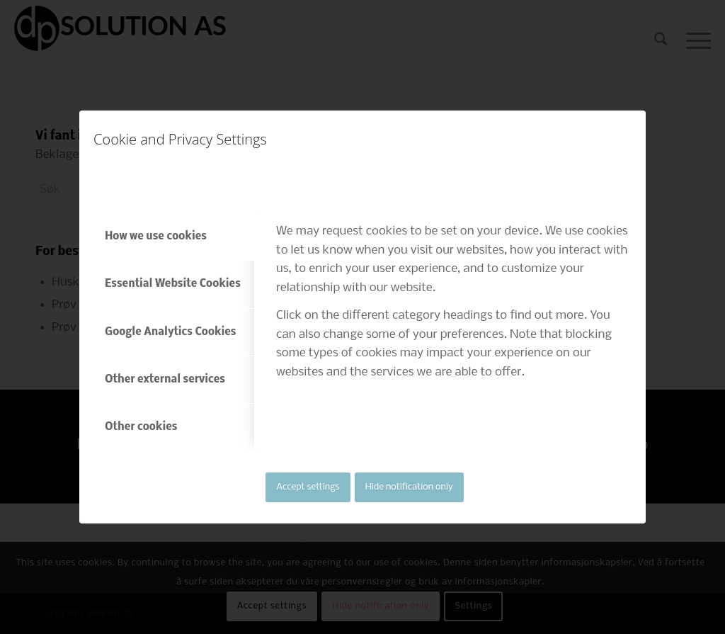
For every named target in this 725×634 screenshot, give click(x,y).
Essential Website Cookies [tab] (173, 284)
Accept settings (308, 487)
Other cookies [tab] (141, 427)
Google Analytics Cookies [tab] (170, 332)
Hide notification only (409, 487)
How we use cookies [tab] (156, 236)
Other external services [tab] (165, 379)
